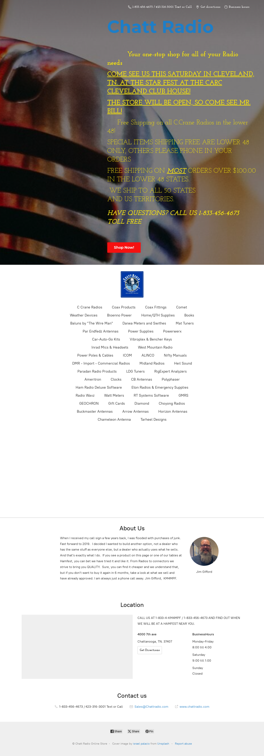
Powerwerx (172, 331)
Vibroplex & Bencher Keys (151, 339)
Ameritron (92, 379)
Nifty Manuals (175, 355)
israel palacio (141, 743)
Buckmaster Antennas (95, 411)
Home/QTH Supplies (158, 315)
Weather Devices (83, 315)
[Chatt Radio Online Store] (132, 284)
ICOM (127, 355)
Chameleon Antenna (114, 419)
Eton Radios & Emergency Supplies (159, 387)
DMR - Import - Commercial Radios (101, 363)
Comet (181, 307)
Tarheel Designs (154, 419)
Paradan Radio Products (97, 371)
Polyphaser (171, 379)
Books (189, 315)
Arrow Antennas (135, 411)
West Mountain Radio (155, 347)
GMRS (183, 395)
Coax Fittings (156, 307)
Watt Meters (114, 395)
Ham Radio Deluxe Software (99, 387)
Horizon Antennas (172, 411)
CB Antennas (141, 379)
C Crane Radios (89, 307)
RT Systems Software (151, 395)
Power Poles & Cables (95, 355)
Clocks (116, 379)
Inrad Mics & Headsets (109, 347)
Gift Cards (116, 403)
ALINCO (148, 355)
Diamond (142, 403)
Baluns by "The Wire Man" (91, 323)
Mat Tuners (185, 323)
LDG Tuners (135, 371)
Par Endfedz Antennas (100, 331)
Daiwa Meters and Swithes (144, 323)
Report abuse (183, 743)
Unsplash (163, 743)
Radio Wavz (85, 395)
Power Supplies (141, 331)
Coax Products (124, 307)
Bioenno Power (119, 315)
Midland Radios (152, 363)
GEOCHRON (89, 403)
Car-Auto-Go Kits (106, 339)
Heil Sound (183, 363)
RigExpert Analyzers (170, 371)
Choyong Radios (172, 403)
